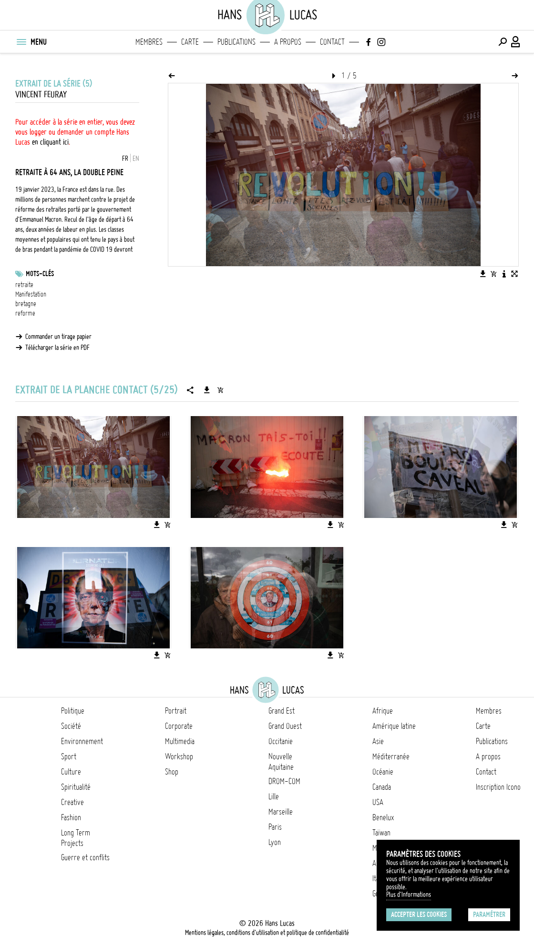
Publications (236, 42)
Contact (332, 42)
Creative (72, 802)
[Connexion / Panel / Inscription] (516, 42)
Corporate (179, 726)
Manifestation (30, 294)
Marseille (280, 811)
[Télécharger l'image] (483, 273)
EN (136, 158)
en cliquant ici (50, 142)
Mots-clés (40, 273)
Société (71, 726)
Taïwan (381, 832)
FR (125, 158)
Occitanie (280, 741)
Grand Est (281, 711)
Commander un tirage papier (58, 336)
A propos (287, 42)
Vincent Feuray (41, 94)
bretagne (25, 303)
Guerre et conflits (85, 857)
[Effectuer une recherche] (502, 42)
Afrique (382, 711)
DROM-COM (284, 781)
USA (377, 802)
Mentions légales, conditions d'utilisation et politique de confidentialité (267, 932)
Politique (72, 711)
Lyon (274, 842)
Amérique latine (394, 726)
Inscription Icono (498, 787)
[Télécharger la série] (207, 390)
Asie (378, 741)
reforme (25, 313)
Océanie (382, 771)
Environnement (82, 741)
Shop (171, 771)
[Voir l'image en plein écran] (514, 273)
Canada (381, 787)
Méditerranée (391, 756)
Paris (275, 827)
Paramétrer (489, 914)
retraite (24, 284)
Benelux (383, 817)
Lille (273, 796)
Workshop (179, 756)
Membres (149, 42)
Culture (71, 771)
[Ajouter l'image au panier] (493, 273)
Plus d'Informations (408, 894)
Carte (190, 42)
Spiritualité (76, 787)
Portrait (175, 711)
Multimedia (180, 741)
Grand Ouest (285, 726)
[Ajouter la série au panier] (220, 390)
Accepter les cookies (419, 914)
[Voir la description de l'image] (504, 273)
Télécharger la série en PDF (57, 347)
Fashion (71, 817)
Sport (68, 756)
